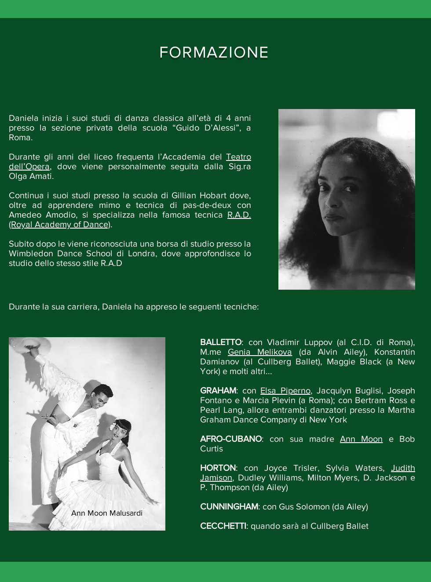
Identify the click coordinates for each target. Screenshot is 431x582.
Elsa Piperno (285, 390)
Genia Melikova (260, 351)
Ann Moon (361, 439)
